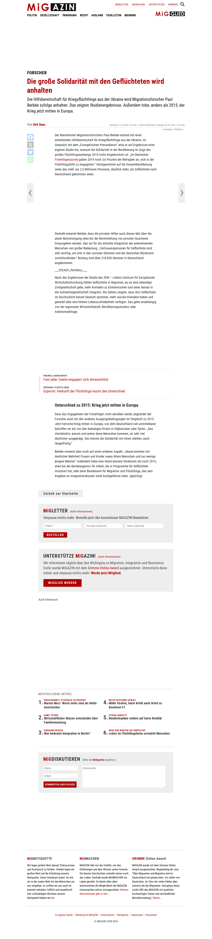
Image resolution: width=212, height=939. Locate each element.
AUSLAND (97, 15)
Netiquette (98, 759)
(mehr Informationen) (81, 511)
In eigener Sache (64, 915)
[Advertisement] (106, 43)
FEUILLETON (113, 15)
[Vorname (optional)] (103, 525)
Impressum (137, 915)
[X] (30, 144)
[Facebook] (30, 137)
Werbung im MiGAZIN (87, 915)
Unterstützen (156, 4)
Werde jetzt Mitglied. (106, 573)
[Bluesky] (30, 152)
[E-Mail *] (62, 525)
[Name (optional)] (144, 525)
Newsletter (121, 4)
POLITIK (32, 15)
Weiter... (157, 897)
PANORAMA (70, 15)
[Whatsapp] (30, 159)
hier (52, 897)
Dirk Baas (39, 124)
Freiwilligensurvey (66, 159)
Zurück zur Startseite (60, 493)
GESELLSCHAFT (49, 15)
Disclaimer (151, 915)
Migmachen (138, 4)
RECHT (84, 15)
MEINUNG (130, 15)
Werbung (173, 4)
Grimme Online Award (103, 568)
